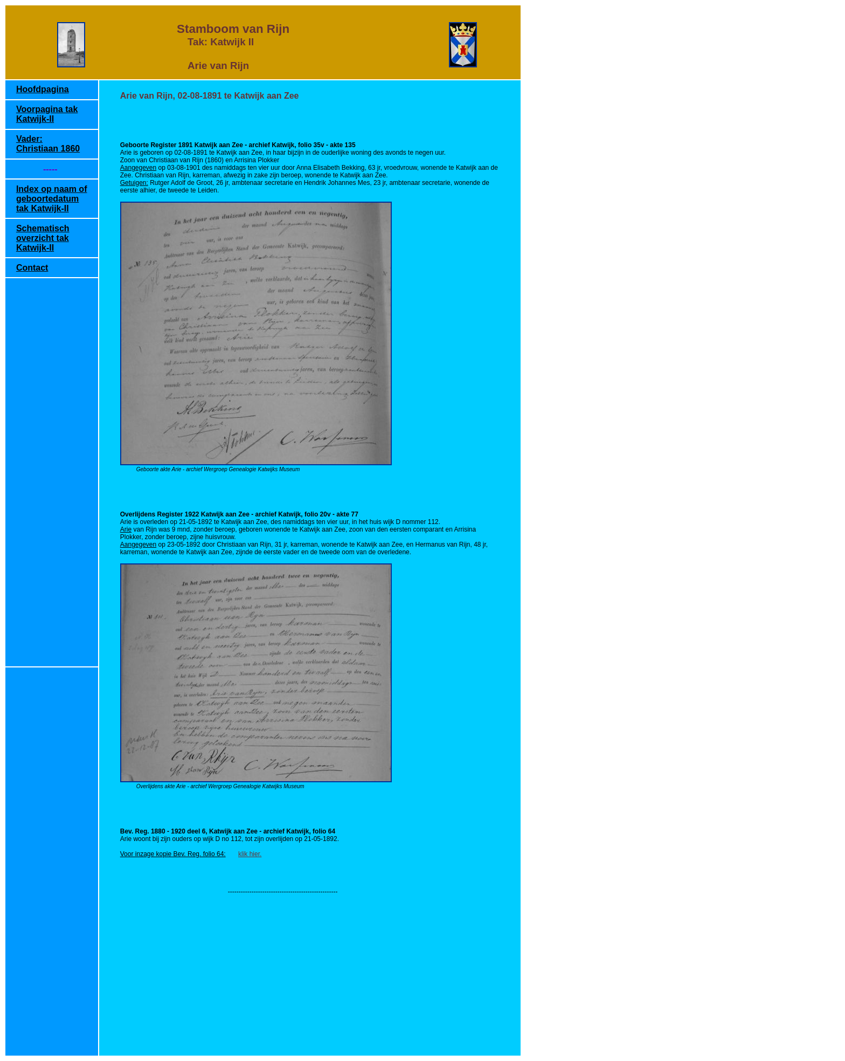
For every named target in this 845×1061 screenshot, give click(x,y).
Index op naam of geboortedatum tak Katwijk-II (51, 198)
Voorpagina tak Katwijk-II (47, 114)
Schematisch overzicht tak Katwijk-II (43, 238)
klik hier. (249, 854)
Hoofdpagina (42, 89)
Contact (32, 267)
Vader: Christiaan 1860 (48, 143)
